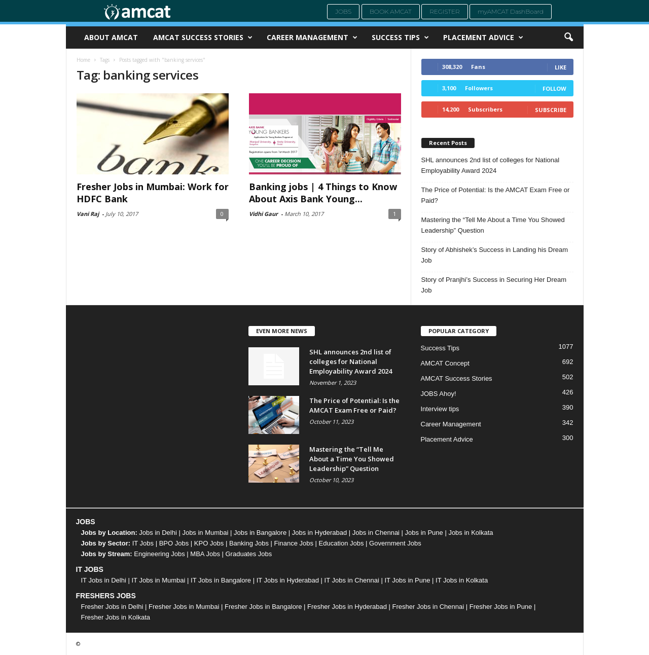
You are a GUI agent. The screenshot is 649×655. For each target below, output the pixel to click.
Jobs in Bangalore (260, 532)
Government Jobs (395, 543)
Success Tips (400, 37)
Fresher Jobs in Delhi (112, 606)
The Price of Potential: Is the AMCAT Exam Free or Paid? (495, 195)
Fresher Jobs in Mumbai (184, 606)
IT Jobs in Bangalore (221, 580)
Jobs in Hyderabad (319, 532)
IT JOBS (89, 569)
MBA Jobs (205, 554)
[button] (568, 37)
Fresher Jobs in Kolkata (116, 617)
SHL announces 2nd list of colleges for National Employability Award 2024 (490, 165)
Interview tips (440, 409)
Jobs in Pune (424, 532)
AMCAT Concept (445, 363)
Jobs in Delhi (157, 532)
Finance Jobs (293, 543)
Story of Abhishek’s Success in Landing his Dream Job (494, 255)
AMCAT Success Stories (203, 37)
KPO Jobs (209, 543)
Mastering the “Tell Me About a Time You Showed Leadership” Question (493, 225)
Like (560, 67)
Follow (554, 88)
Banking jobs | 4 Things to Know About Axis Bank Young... (323, 192)
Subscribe (550, 110)
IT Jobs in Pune (407, 580)
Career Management (312, 37)
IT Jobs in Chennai (351, 580)
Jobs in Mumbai (205, 532)
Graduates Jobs (249, 554)
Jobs (343, 11)
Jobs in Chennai (376, 532)
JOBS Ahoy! (438, 393)
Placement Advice (483, 37)
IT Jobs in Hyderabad (288, 580)
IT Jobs (143, 543)
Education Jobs (341, 543)
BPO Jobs (174, 543)
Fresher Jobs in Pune (501, 606)
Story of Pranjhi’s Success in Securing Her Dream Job (494, 285)
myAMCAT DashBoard (511, 11)
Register (444, 11)
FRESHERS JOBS (106, 596)
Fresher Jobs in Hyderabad (347, 606)
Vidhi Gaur (263, 213)
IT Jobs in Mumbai (158, 580)
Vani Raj (88, 213)
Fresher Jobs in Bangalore (263, 606)
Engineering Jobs (159, 554)
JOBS (85, 522)
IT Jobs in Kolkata (462, 580)
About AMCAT (111, 37)
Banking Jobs (249, 543)
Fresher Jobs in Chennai (428, 606)
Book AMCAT (391, 11)
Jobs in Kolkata (470, 532)
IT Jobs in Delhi (103, 580)
